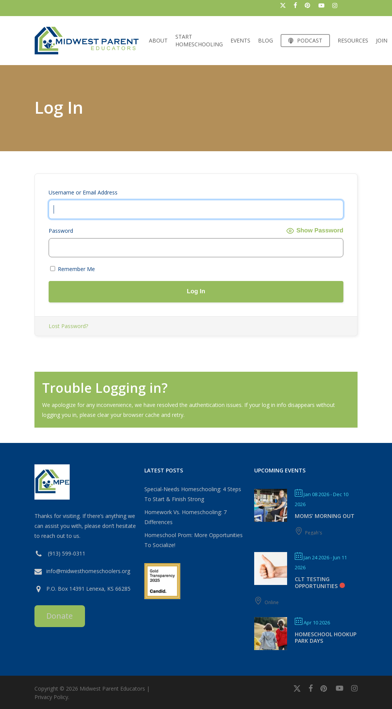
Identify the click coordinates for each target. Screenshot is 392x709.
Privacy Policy (51, 697)
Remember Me (72, 269)
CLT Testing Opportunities (316, 582)
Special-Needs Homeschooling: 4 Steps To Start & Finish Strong (192, 494)
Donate (59, 616)
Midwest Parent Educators (112, 688)
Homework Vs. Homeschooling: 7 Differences (185, 517)
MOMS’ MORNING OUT (324, 515)
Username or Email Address (83, 192)
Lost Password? (68, 326)
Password (61, 230)
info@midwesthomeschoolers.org (88, 571)
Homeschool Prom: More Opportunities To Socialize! (193, 540)
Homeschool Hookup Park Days (325, 637)
